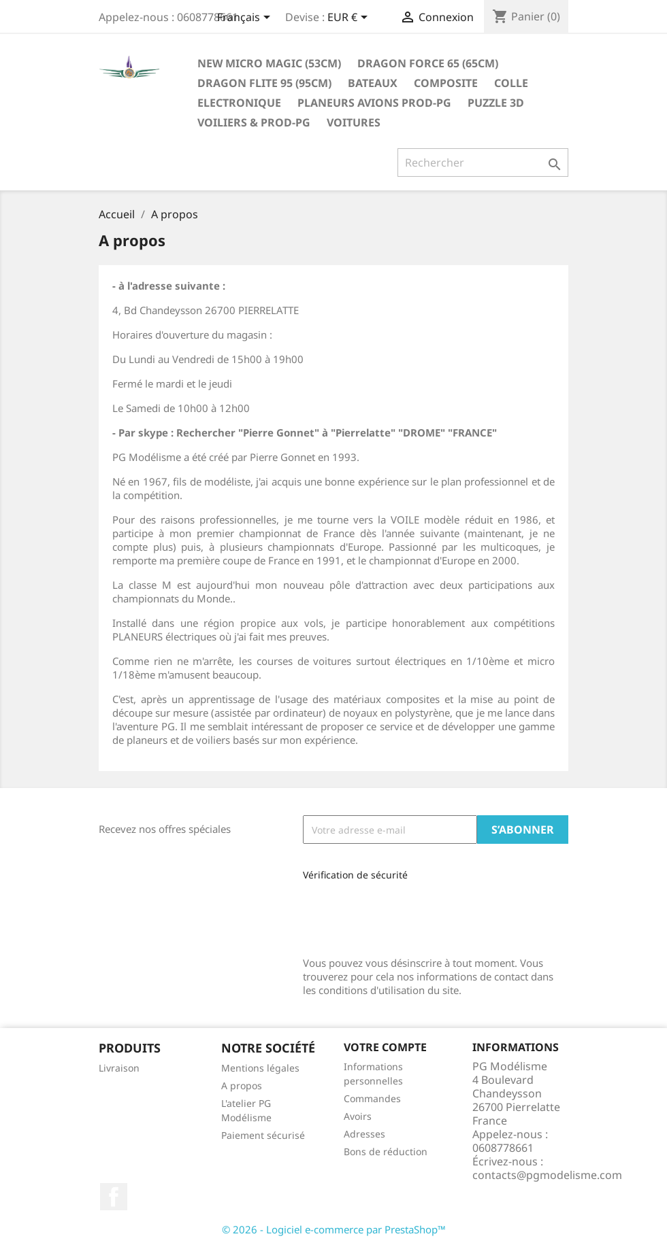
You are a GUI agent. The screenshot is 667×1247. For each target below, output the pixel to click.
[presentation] (394, 914)
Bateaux (372, 82)
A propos (241, 1085)
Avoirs (358, 1116)
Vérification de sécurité (355, 874)
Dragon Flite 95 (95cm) (264, 82)
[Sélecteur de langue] (246, 18)
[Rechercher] (482, 162)
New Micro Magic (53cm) (269, 63)
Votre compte (385, 1047)
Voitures (353, 122)
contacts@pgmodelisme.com (547, 1174)
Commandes (372, 1098)
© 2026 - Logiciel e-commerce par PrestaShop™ (334, 1229)
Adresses (364, 1133)
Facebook (113, 1196)
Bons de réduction (385, 1151)
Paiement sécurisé (263, 1135)
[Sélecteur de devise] (349, 18)
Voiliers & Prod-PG (253, 122)
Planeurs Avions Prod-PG (374, 102)
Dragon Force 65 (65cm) (427, 63)
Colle (511, 82)
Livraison (119, 1067)
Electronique (239, 102)
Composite (446, 82)
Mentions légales (260, 1067)
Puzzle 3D (496, 102)
